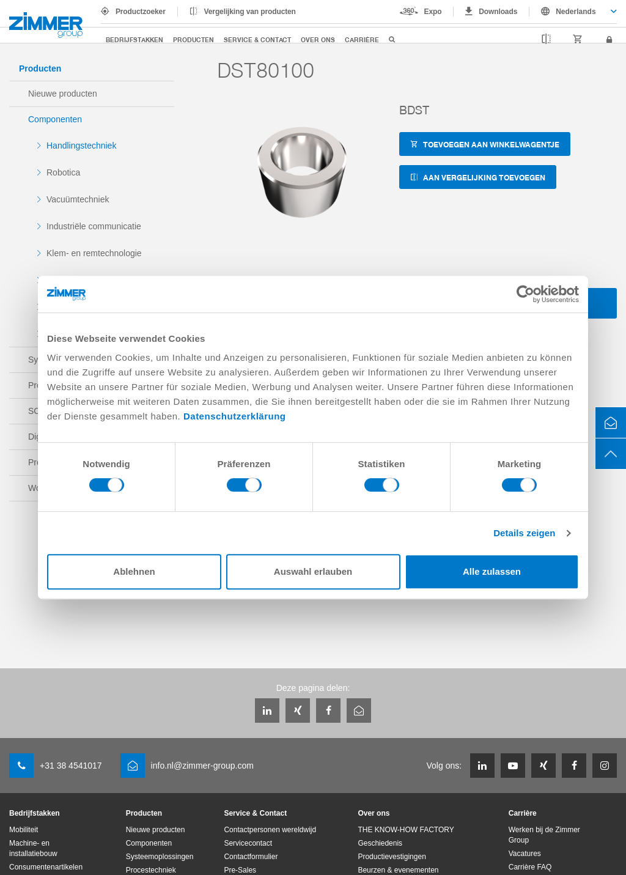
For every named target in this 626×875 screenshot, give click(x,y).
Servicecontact (248, 843)
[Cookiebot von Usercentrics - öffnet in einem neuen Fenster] (525, 294)
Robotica (63, 172)
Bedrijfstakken (134, 39)
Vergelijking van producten (250, 11)
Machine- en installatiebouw (33, 848)
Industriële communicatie (93, 226)
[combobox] (573, 11)
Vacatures (525, 853)
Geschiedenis (380, 843)
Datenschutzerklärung (234, 416)
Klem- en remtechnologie (94, 253)
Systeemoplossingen (160, 856)
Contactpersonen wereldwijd (270, 829)
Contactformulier (251, 856)
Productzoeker (141, 11)
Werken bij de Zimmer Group (544, 834)
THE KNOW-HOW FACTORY (406, 829)
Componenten (55, 119)
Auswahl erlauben (313, 571)
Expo (433, 11)
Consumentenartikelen (46, 867)
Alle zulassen (492, 571)
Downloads (498, 11)
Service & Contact (257, 39)
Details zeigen (524, 533)
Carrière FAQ (530, 867)
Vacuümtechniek (77, 199)
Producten (193, 39)
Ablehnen (134, 571)
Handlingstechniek (81, 145)
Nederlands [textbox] (575, 11)
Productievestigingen (391, 856)
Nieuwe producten (62, 93)
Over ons (318, 39)
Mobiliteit (23, 829)
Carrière (362, 39)
